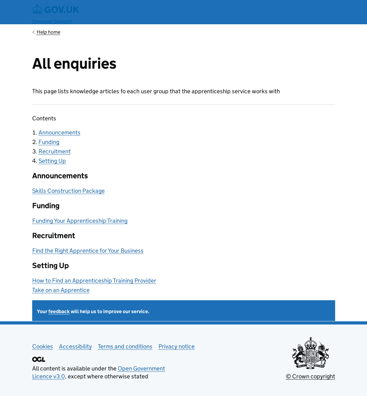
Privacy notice (176, 346)
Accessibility (75, 346)
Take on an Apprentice (61, 290)
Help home (48, 32)
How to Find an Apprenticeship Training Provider (94, 280)
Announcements (59, 132)
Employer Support (52, 21)
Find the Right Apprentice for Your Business (88, 250)
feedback (59, 311)
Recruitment (54, 151)
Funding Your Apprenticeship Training (79, 220)
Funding (48, 142)
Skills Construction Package (68, 190)
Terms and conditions (125, 346)
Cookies (42, 346)
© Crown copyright (310, 376)
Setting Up (52, 160)
